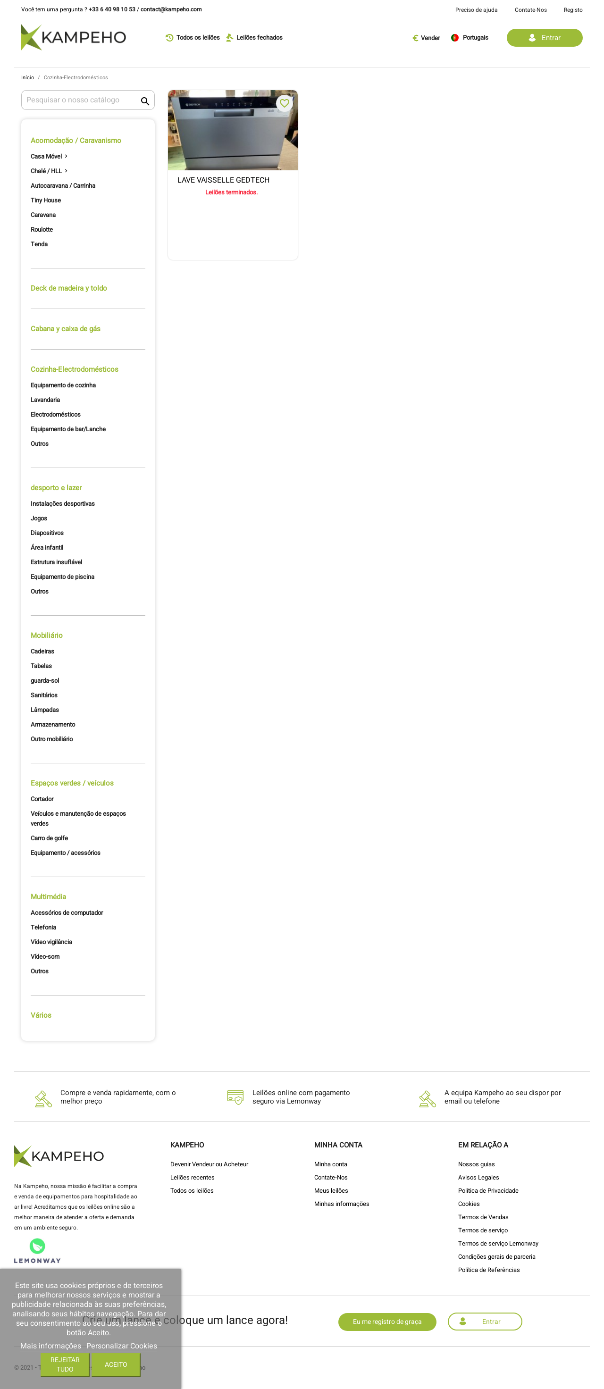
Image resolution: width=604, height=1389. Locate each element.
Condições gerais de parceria (497, 1256)
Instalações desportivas (63, 503)
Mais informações (51, 1346)
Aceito (116, 1365)
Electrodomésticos (56, 414)
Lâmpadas (45, 709)
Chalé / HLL (46, 171)
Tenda (39, 244)
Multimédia (48, 897)
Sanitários (44, 695)
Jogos (39, 518)
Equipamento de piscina (62, 576)
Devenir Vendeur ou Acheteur (209, 1164)
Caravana (43, 214)
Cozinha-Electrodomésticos (74, 369)
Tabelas (41, 665)
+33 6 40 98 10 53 (112, 9)
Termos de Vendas (483, 1217)
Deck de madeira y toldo (69, 288)
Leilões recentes (192, 1177)
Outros (40, 443)
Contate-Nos (531, 10)
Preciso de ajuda (476, 10)
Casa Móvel (46, 156)
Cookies (469, 1203)
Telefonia (43, 927)
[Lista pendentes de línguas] (475, 37)
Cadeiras (42, 651)
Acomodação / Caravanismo (76, 141)
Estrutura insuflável (56, 562)
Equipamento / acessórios (66, 852)
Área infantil (47, 547)
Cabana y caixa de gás (66, 329)
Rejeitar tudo (65, 1364)
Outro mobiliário (52, 739)
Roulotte (42, 229)
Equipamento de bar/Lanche (68, 429)
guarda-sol (45, 680)
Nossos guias (476, 1164)
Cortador (42, 799)
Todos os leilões (192, 1190)
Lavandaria (45, 399)
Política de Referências (489, 1269)
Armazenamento (53, 724)
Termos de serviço (483, 1230)
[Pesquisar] (88, 100)
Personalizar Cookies (121, 1346)
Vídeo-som (45, 956)
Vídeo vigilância (51, 941)
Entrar (491, 1322)
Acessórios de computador (67, 912)
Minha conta (330, 1164)
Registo (573, 10)
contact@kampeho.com (171, 9)
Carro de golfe (49, 838)
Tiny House (46, 200)
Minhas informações (341, 1203)
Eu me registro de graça (387, 1322)
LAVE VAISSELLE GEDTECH (223, 180)
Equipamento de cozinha (63, 385)
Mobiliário (47, 635)
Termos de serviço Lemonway (498, 1243)
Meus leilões (331, 1190)
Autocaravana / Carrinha (63, 185)
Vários (41, 1015)
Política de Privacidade (488, 1190)
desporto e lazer (56, 488)
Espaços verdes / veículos (72, 783)
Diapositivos (47, 532)
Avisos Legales (478, 1177)
